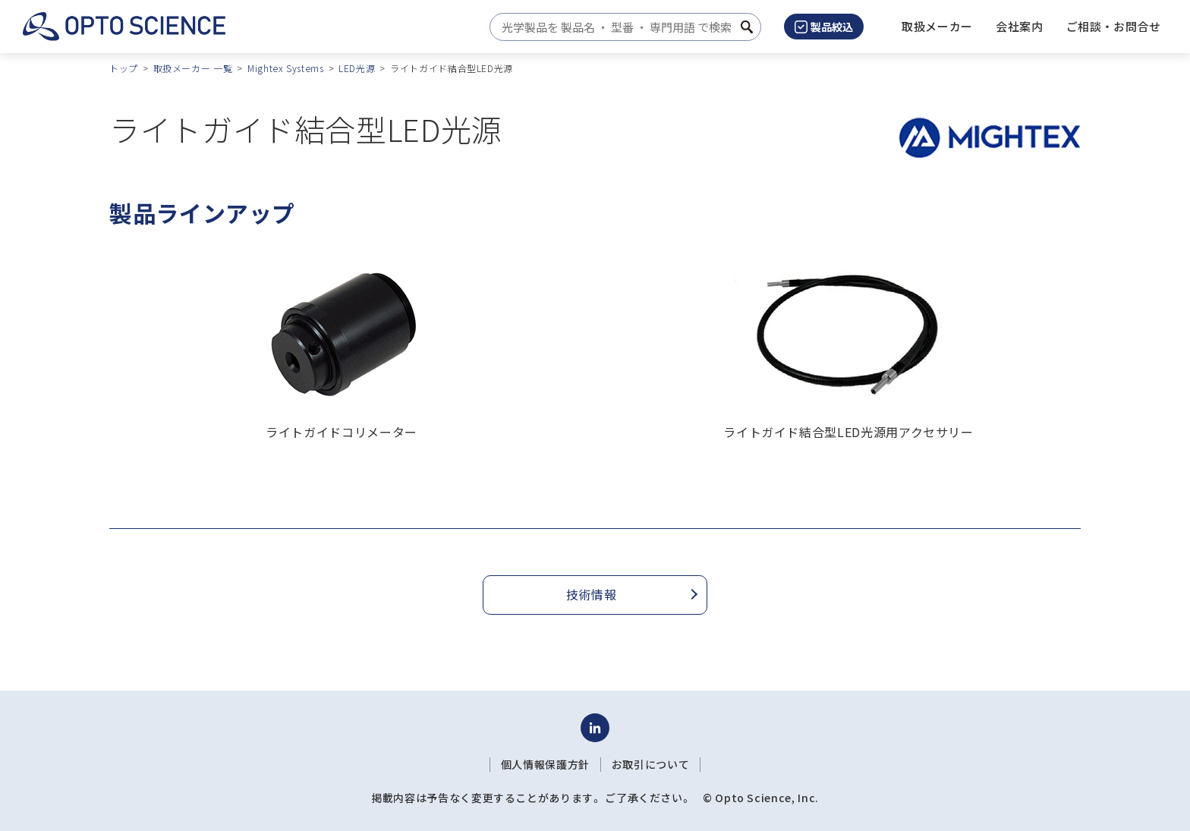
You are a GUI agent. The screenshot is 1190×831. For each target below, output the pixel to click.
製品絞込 (824, 26)
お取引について (650, 764)
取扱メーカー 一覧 (193, 67)
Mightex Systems (285, 67)
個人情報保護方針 (545, 764)
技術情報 (591, 594)
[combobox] (621, 27)
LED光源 (356, 67)
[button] (1020, 26)
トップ (123, 67)
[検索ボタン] (747, 27)
